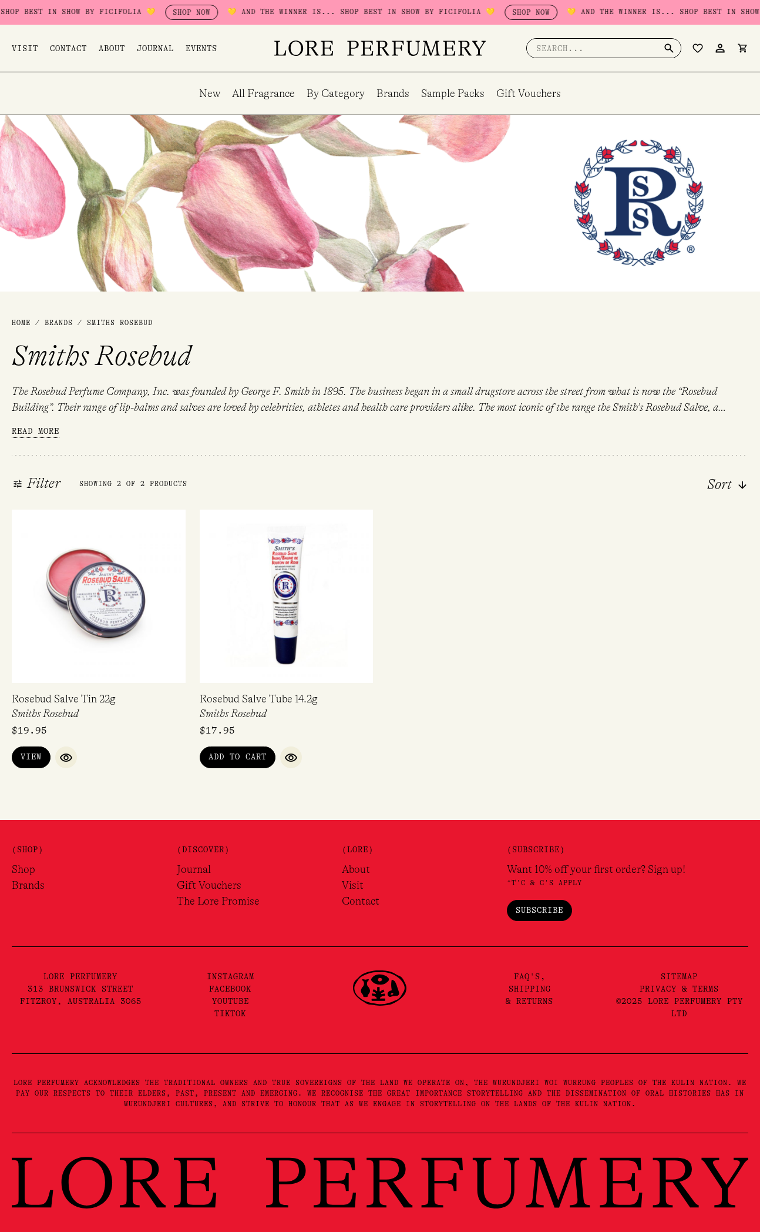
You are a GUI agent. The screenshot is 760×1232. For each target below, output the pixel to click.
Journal (155, 48)
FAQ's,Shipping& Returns (529, 989)
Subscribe (539, 910)
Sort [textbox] (719, 485)
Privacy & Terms (679, 988)
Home (21, 323)
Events (201, 48)
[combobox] (696, 485)
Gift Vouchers (528, 93)
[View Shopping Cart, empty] (742, 48)
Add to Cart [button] (238, 756)
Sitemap (679, 976)
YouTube (230, 1001)
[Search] (669, 48)
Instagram (230, 976)
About (112, 48)
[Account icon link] (720, 48)
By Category (336, 93)
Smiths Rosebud (45, 713)
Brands (392, 93)
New (209, 93)
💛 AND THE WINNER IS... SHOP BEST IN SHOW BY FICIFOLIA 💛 (412, 12)
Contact (68, 48)
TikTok (230, 1013)
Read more (35, 431)
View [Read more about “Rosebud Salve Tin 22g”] (31, 756)
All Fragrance (263, 93)
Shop (23, 869)
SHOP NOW (242, 12)
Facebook (230, 988)
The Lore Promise (218, 901)
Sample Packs (453, 93)
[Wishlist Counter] (697, 48)
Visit (25, 48)
